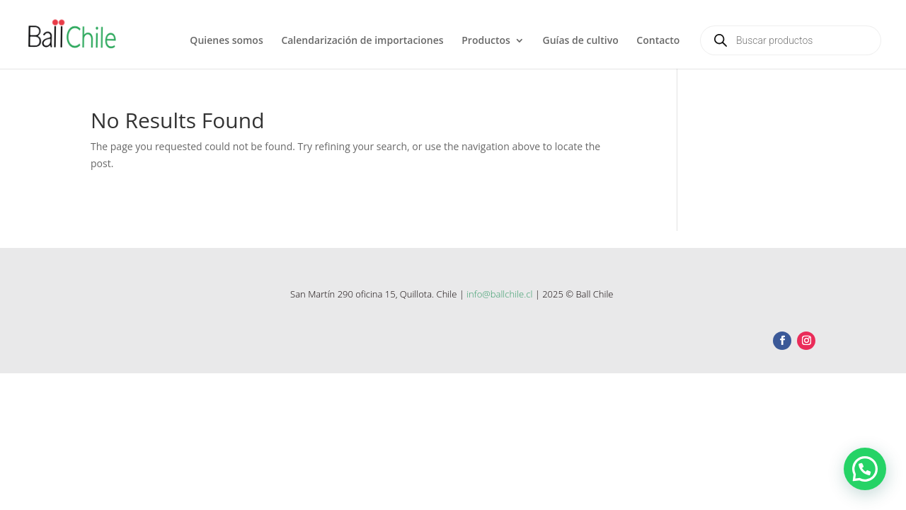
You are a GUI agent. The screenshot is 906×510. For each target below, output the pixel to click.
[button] (865, 469)
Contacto (658, 41)
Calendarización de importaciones (362, 41)
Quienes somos (226, 41)
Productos (485, 41)
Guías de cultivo (581, 41)
